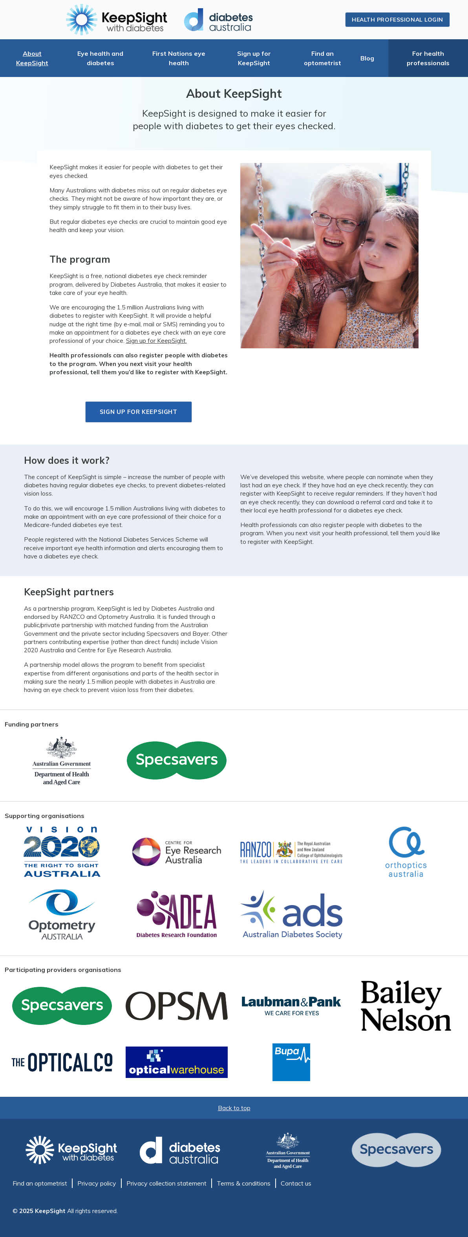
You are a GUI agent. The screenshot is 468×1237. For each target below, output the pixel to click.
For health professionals (428, 58)
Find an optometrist (322, 58)
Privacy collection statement (166, 1183)
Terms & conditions (244, 1183)
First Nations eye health (178, 58)
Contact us (296, 1183)
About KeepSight (32, 58)
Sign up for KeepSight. (156, 340)
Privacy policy (96, 1183)
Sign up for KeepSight (254, 58)
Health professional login (397, 19)
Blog (367, 58)
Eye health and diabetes (100, 58)
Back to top (234, 1108)
